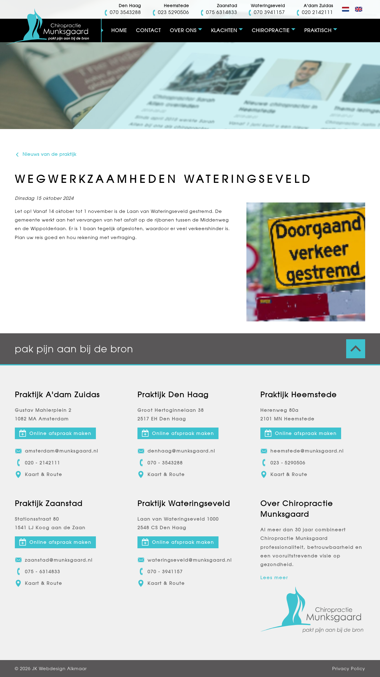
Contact (148, 30)
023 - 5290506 (283, 462)
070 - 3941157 (160, 571)
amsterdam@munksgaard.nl (56, 451)
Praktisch (318, 30)
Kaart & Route (38, 474)
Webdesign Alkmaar (63, 668)
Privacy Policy (348, 668)
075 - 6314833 (37, 571)
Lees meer (274, 577)
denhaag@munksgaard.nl (176, 451)
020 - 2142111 (37, 462)
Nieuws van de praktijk (45, 154)
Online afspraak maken (55, 433)
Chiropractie (271, 30)
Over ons (183, 30)
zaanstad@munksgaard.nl (54, 560)
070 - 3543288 (160, 462)
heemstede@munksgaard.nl (302, 451)
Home (119, 30)
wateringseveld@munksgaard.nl (184, 560)
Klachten (224, 30)
